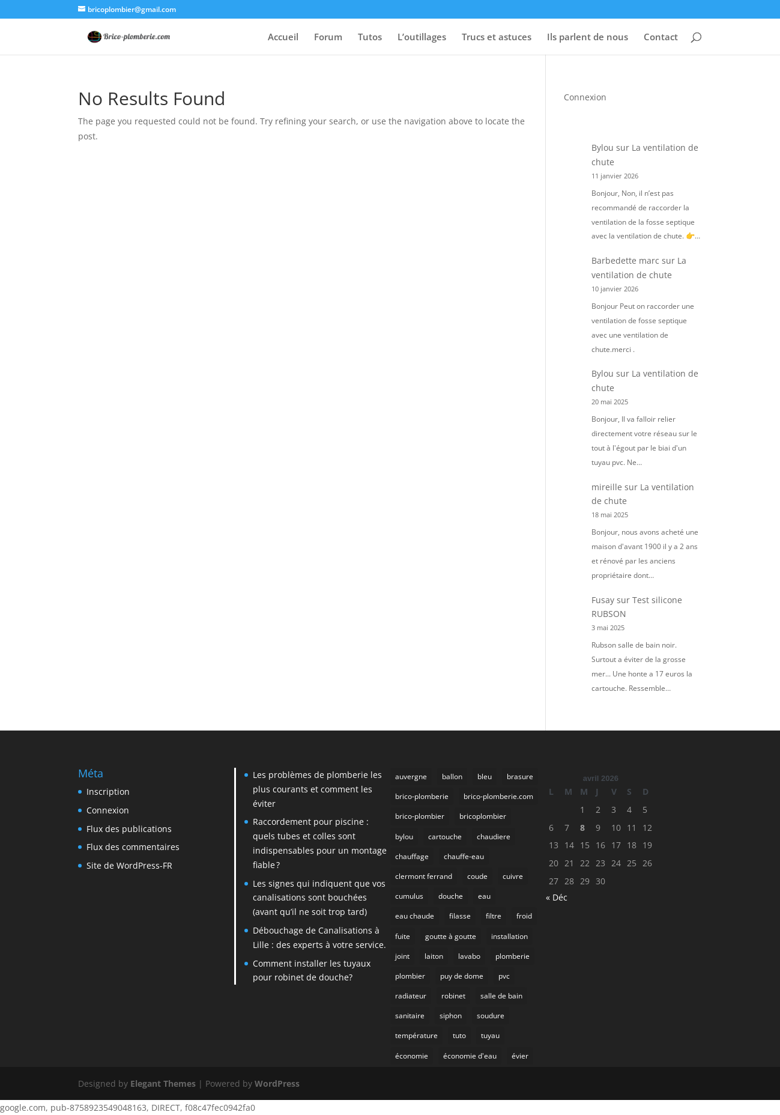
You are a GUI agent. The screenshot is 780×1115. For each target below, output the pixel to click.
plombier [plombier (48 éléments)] (410, 976)
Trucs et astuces (496, 37)
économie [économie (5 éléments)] (411, 1056)
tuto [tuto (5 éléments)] (459, 1035)
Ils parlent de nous (587, 37)
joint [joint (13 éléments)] (402, 956)
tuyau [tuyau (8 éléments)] (490, 1035)
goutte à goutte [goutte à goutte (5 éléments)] (450, 936)
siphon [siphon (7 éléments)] (451, 1015)
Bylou (602, 147)
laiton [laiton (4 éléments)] (434, 956)
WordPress (277, 1083)
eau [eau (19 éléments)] (484, 896)
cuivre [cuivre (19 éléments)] (513, 876)
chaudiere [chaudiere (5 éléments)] (493, 836)
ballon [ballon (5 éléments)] (452, 776)
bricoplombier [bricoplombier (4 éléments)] (482, 816)
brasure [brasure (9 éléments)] (520, 776)
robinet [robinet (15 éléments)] (453, 996)
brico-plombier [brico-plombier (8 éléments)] (419, 816)
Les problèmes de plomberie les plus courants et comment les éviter (317, 789)
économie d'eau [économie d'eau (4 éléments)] (470, 1056)
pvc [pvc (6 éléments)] (504, 976)
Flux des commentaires (133, 846)
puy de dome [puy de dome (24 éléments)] (461, 976)
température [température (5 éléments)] (416, 1035)
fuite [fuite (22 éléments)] (402, 936)
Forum (328, 37)
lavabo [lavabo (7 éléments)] (469, 956)
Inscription (108, 791)
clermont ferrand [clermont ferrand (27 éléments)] (423, 876)
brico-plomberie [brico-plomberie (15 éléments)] (422, 796)
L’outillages (422, 37)
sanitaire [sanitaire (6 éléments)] (410, 1015)
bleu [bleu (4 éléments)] (484, 776)
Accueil (283, 37)
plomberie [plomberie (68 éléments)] (512, 956)
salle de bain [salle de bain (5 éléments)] (501, 996)
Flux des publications (129, 828)
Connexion (585, 97)
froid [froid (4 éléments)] (524, 916)
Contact (661, 37)
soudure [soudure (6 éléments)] (490, 1015)
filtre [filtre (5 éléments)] (493, 916)
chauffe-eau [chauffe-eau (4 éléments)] (464, 856)
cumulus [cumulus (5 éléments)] (409, 896)
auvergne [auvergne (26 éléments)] (411, 776)
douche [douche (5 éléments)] (450, 896)
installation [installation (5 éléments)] (509, 936)
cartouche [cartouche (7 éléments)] (445, 836)
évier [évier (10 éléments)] (520, 1056)
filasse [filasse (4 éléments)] (460, 916)
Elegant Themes (163, 1083)
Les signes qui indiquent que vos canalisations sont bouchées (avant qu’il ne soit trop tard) (319, 898)
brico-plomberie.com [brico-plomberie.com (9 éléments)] (498, 796)
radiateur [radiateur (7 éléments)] (410, 996)
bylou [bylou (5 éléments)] (404, 836)
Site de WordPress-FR (129, 865)
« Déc (556, 897)
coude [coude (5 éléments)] (477, 876)
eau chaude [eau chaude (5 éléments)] (414, 916)
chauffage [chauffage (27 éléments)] (412, 856)
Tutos (370, 37)
